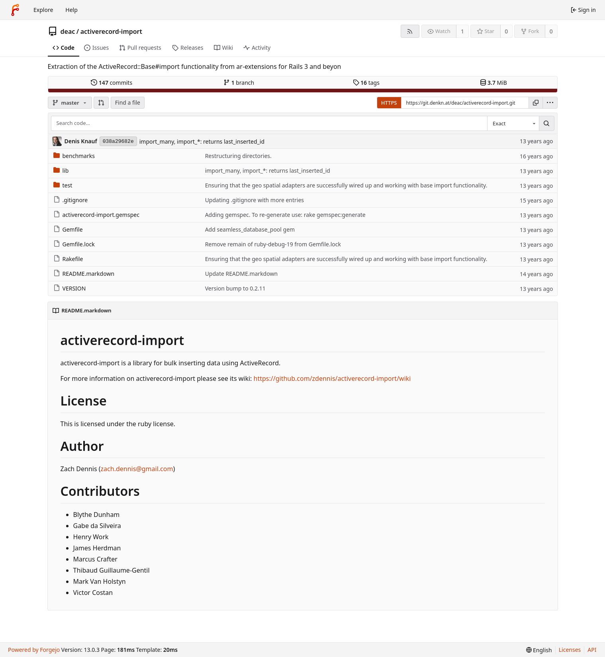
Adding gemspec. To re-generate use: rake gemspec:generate (285, 214)
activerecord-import (111, 31)
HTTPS (389, 102)
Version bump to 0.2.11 (235, 288)
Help (71, 10)
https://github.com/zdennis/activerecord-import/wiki (332, 378)
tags (366, 82)
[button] (101, 103)
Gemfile (68, 229)
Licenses (570, 649)
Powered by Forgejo (34, 649)
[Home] (15, 10)
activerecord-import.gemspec (96, 214)
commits (111, 82)
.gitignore (70, 200)
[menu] (550, 103)
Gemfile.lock (74, 244)
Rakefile (68, 259)
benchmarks (74, 156)
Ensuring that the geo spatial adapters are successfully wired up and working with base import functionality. (346, 185)
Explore (43, 10)
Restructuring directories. (238, 156)
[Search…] (546, 123)
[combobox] (513, 123)
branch (238, 82)
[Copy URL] (536, 103)
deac (68, 31)
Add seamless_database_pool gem (250, 229)
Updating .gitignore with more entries (254, 200)
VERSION (69, 288)
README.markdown (84, 273)
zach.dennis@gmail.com (137, 468)
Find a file (127, 102)
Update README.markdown (241, 273)
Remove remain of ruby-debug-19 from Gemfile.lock (273, 244)
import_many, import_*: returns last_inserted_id (201, 141)
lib (61, 170)
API (591, 649)
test (62, 185)
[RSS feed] (410, 31)
